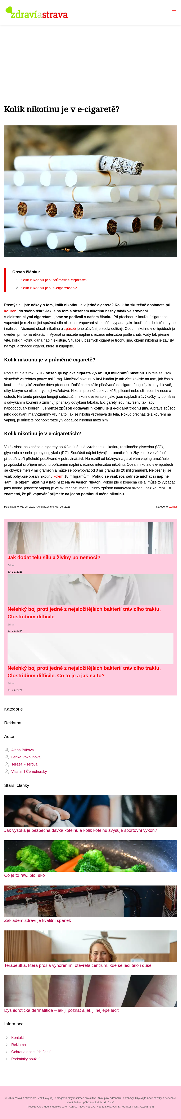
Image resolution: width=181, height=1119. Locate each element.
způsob (70, 329)
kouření (11, 311)
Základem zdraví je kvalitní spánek (37, 920)
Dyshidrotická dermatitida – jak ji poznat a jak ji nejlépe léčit (61, 1010)
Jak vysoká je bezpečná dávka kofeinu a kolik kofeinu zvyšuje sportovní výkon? (80, 830)
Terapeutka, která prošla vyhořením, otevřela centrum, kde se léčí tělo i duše (77, 965)
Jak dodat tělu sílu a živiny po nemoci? (54, 557)
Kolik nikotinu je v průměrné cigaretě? (53, 280)
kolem (58, 476)
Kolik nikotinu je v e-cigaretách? (48, 288)
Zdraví (173, 506)
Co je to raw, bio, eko (24, 875)
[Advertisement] (90, 56)
